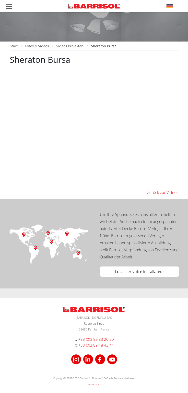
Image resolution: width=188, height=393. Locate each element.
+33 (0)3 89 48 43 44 (96, 345)
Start (14, 46)
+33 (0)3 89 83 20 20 (96, 339)
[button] (171, 6)
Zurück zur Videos (162, 192)
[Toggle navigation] (9, 6)
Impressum (94, 384)
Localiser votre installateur (139, 271)
